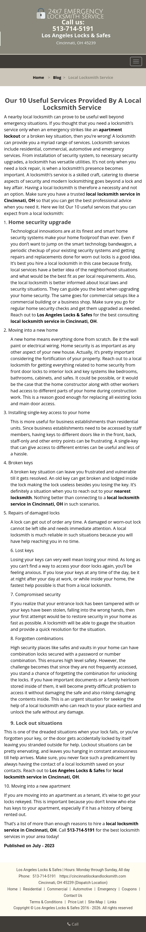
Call (72, 924)
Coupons (129, 889)
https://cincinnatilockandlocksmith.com (93, 876)
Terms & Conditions (46, 902)
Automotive (82, 889)
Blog (57, 77)
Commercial (57, 889)
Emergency (107, 889)
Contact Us (73, 895)
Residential (32, 889)
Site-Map (95, 902)
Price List (76, 902)
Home (38, 77)
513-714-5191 (73, 28)
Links (111, 902)
